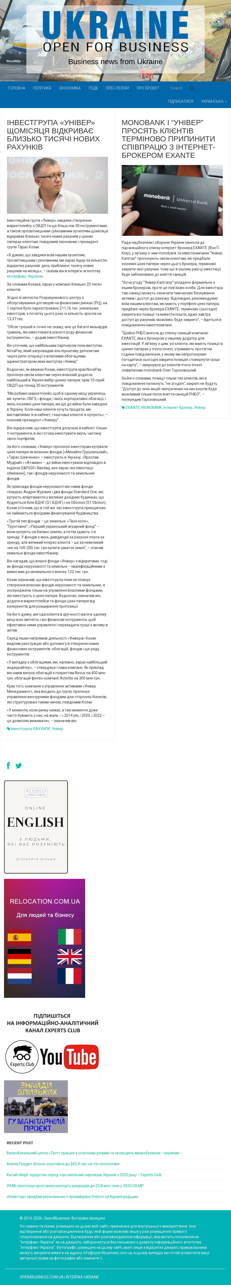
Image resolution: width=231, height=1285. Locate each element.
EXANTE (133, 407)
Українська (214, 101)
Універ (57, 729)
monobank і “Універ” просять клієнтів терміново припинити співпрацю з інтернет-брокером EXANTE (168, 138)
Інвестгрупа (21, 729)
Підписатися (180, 101)
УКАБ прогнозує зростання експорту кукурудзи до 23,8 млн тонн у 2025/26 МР (75, 1186)
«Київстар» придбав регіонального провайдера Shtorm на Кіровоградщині (72, 1197)
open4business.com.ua (42, 1277)
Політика (42, 88)
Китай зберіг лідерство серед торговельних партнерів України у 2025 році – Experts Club (84, 1175)
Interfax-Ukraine (82, 1277)
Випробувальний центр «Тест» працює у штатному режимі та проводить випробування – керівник (93, 1153)
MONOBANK (151, 407)
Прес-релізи (117, 88)
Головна (16, 88)
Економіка (70, 88)
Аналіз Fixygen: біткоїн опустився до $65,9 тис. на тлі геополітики (63, 1164)
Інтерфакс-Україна (25, 276)
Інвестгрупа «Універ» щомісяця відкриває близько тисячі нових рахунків (53, 134)
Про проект (148, 88)
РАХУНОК (41, 729)
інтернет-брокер (177, 407)
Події (93, 88)
